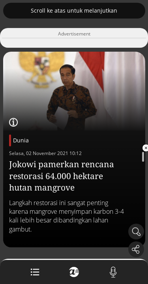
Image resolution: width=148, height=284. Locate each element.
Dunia (21, 140)
